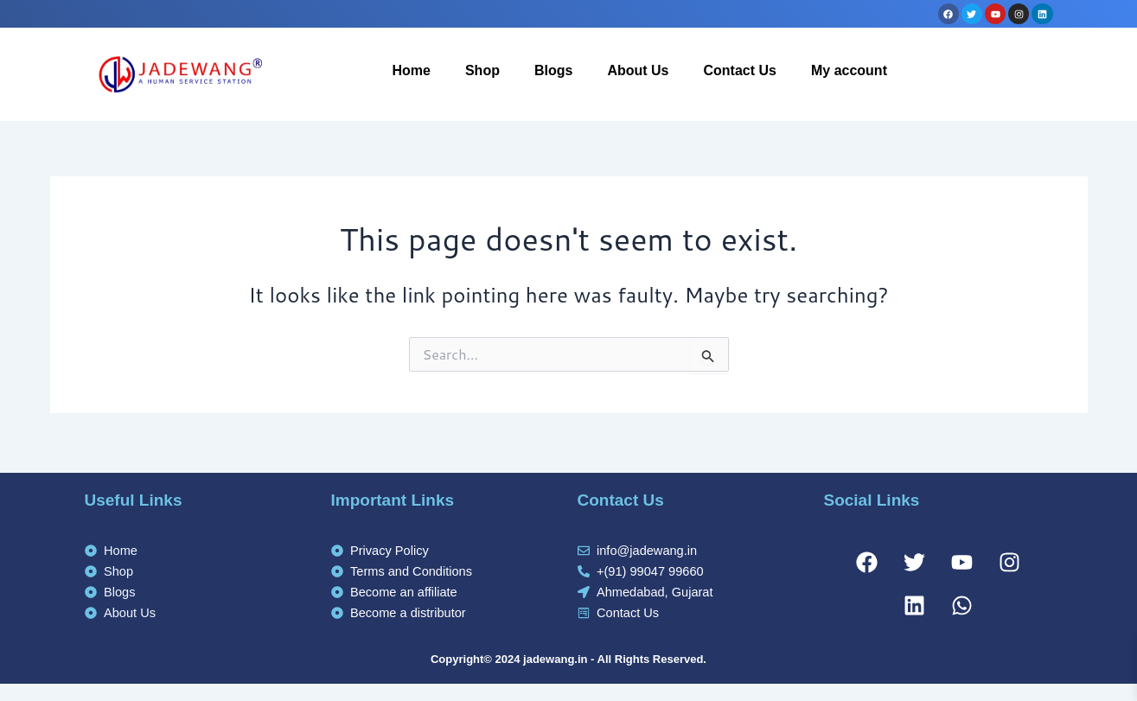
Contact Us (740, 70)
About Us (637, 70)
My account (849, 70)
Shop (482, 70)
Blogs (553, 70)
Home (411, 70)
